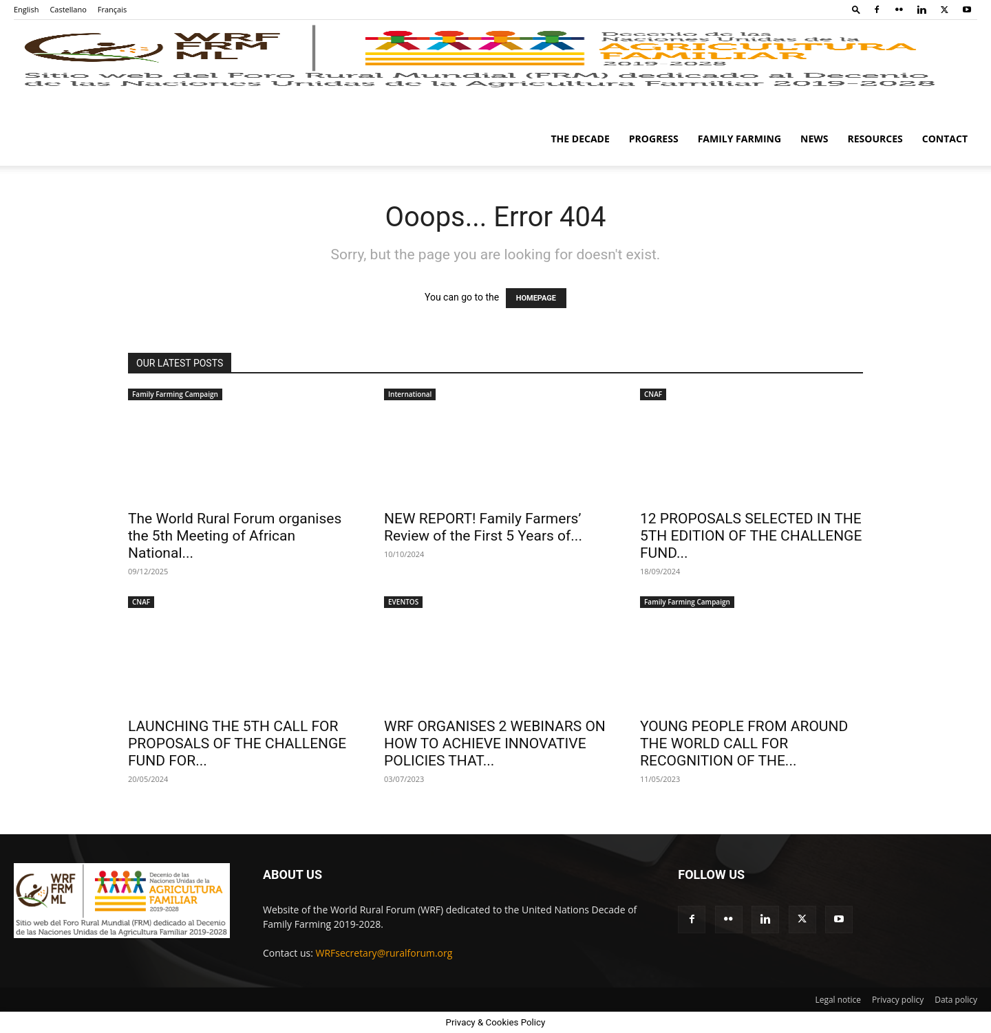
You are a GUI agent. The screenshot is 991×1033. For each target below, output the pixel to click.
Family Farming (739, 138)
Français (112, 9)
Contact (945, 138)
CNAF (653, 394)
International (409, 394)
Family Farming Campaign (175, 394)
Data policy (956, 999)
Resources (875, 138)
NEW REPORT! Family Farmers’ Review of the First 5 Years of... (483, 527)
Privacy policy (898, 999)
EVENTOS (403, 602)
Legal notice (838, 999)
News (814, 138)
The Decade (580, 138)
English (26, 9)
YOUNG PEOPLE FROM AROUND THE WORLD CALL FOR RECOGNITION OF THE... (744, 743)
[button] (856, 9)
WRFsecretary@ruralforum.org (384, 952)
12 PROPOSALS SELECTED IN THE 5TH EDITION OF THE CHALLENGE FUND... (751, 535)
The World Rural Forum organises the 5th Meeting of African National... (234, 535)
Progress (654, 138)
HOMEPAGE (536, 298)
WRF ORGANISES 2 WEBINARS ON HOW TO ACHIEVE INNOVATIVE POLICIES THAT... (495, 743)
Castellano (68, 9)
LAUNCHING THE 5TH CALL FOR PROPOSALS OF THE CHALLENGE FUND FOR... (237, 743)
